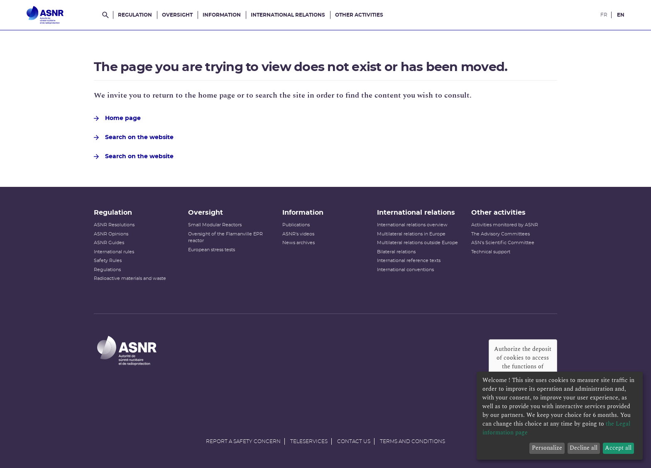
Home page (117, 118)
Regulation (135, 14)
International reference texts (409, 260)
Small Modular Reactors (215, 225)
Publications (296, 225)
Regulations (107, 269)
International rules (114, 252)
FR (603, 14)
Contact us (353, 441)
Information (222, 14)
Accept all (618, 447)
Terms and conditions (412, 441)
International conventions (405, 269)
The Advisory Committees (500, 234)
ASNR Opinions (111, 234)
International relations (288, 14)
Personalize (547, 447)
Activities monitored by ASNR (504, 225)
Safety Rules (108, 260)
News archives (298, 242)
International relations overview (412, 225)
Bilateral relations (396, 252)
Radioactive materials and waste (130, 278)
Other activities (359, 14)
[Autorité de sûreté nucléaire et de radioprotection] (45, 15)
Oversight (177, 14)
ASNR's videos (298, 234)
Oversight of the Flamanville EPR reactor (225, 237)
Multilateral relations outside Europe (417, 242)
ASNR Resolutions (114, 225)
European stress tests (211, 249)
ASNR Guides (109, 242)
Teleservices (309, 441)
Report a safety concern (243, 441)
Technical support (490, 252)
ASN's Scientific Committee (502, 242)
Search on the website (134, 137)
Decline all (583, 447)
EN (620, 14)
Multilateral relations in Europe (411, 234)
